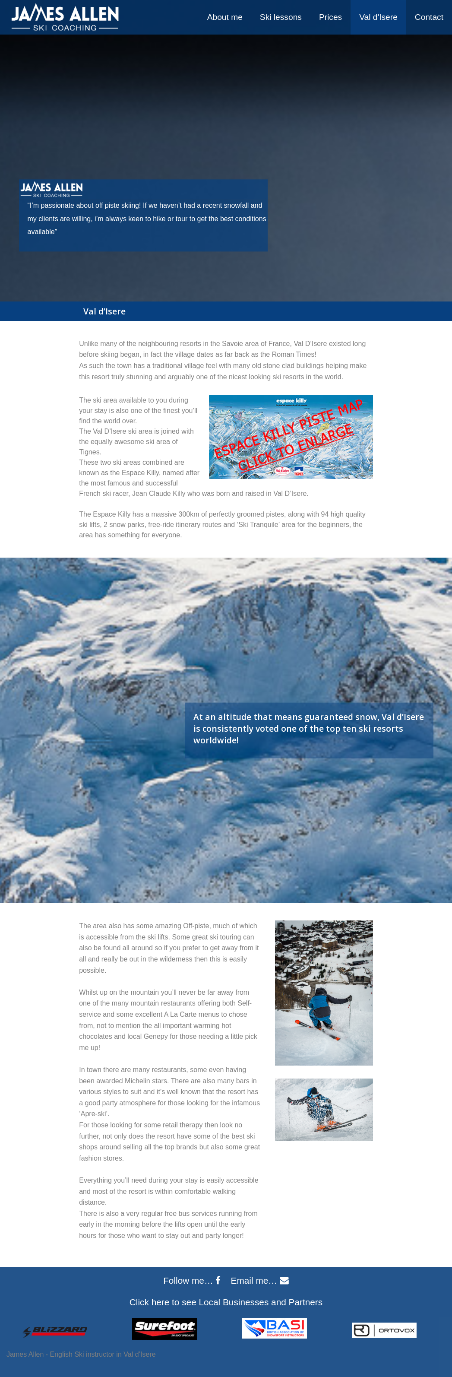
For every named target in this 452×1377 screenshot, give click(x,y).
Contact (429, 17)
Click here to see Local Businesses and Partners (226, 1302)
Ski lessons (281, 17)
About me (225, 17)
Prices (330, 17)
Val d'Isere (378, 17)
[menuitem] (225, 17)
